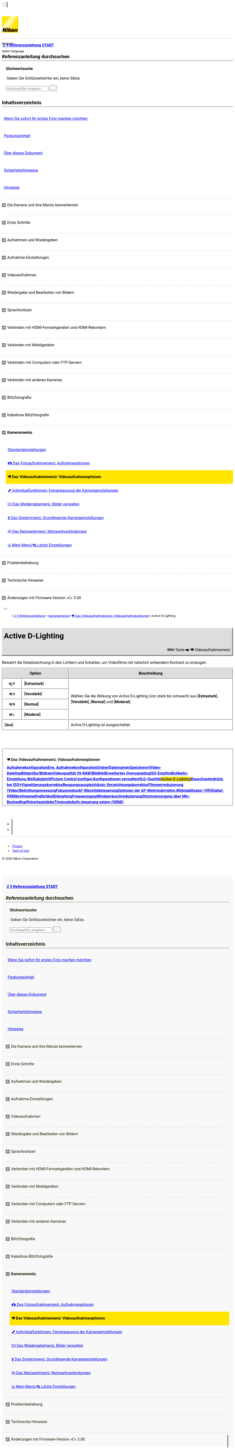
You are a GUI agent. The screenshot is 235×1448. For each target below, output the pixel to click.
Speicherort (140, 767)
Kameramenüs (58, 616)
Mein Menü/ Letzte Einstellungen (40, 545)
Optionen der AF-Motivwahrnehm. (147, 790)
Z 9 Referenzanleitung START (32, 886)
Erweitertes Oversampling (127, 773)
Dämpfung (63, 796)
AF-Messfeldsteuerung (98, 790)
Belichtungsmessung (37, 790)
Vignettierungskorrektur (42, 784)
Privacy (17, 846)
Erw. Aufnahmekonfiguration (72, 767)
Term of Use (20, 850)
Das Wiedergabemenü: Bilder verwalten (43, 504)
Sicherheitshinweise (21, 170)
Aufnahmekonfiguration (27, 767)
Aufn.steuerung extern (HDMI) (97, 802)
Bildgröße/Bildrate (37, 773)
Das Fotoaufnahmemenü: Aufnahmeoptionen (49, 463)
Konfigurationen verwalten (116, 779)
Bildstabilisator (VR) (193, 790)
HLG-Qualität (150, 779)
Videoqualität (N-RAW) (72, 773)
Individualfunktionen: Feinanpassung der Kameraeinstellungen (63, 490)
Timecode (63, 802)
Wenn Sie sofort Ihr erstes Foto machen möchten (46, 118)
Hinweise (11, 187)
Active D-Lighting (176, 779)
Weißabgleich (39, 779)
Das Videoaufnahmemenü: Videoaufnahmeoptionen (54, 477)
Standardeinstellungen (27, 449)
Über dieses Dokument (23, 153)
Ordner (103, 767)
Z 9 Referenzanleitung (29, 616)
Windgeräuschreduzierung (119, 796)
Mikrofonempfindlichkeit (33, 796)
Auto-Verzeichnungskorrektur (122, 784)
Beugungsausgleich (80, 784)
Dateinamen (119, 767)
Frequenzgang (84, 796)
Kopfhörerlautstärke (36, 802)
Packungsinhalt (17, 135)
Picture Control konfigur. (72, 779)
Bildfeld (98, 773)
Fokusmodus (67, 790)
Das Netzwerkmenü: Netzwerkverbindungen (47, 531)
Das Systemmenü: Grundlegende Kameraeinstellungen (56, 517)
